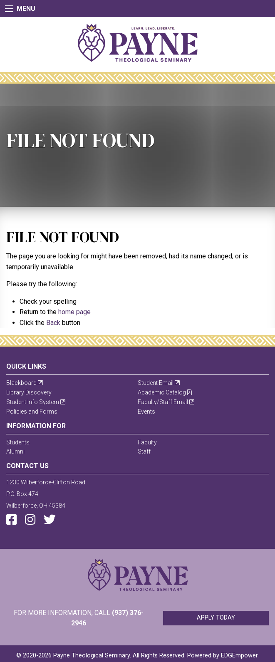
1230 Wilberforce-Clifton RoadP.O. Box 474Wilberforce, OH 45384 (45, 494)
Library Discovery (29, 392)
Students (18, 442)
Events (146, 411)
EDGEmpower (239, 655)
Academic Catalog (165, 392)
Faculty (147, 442)
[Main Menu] (9, 8)
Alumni (15, 451)
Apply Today (216, 617)
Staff (144, 451)
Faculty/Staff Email (166, 402)
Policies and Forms (31, 411)
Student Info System (35, 402)
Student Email (159, 382)
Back (53, 323)
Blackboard (24, 382)
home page (74, 312)
